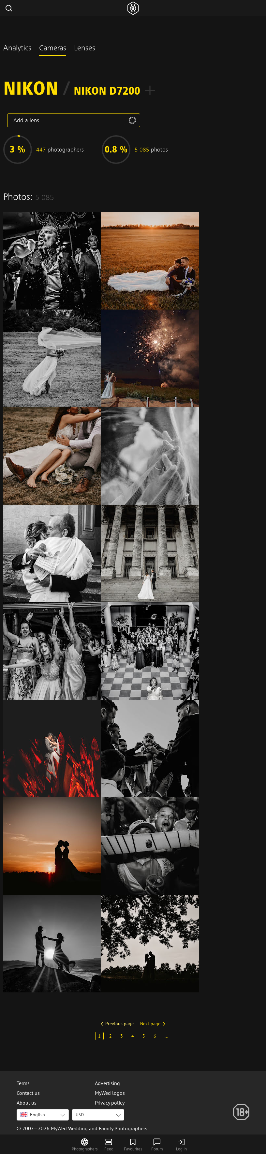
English (33, 1115)
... (166, 1036)
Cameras (52, 49)
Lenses (84, 49)
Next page (150, 1024)
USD (80, 1115)
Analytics (17, 49)
